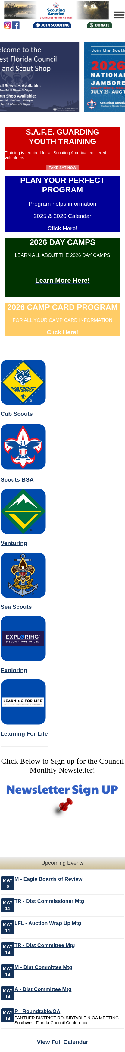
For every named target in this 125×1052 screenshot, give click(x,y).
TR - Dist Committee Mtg (44, 945)
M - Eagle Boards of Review (48, 879)
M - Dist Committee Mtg (43, 967)
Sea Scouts (16, 607)
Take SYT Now (62, 168)
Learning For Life (24, 733)
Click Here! (62, 228)
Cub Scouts (17, 414)
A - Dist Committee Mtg (42, 989)
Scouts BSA (17, 479)
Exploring (14, 670)
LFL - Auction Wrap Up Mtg (47, 923)
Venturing (14, 543)
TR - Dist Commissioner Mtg (49, 901)
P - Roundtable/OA (37, 1011)
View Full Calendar (62, 1042)
